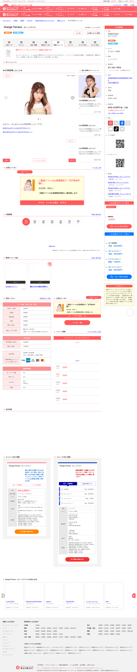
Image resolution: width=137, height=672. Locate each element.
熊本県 (55, 631)
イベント (70, 39)
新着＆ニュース (58, 39)
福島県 (130, 619)
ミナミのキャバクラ (57, 641)
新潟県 (100, 622)
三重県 (55, 625)
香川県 (106, 628)
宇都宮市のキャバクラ (74, 647)
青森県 (100, 619)
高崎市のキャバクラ (42, 644)
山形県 (124, 619)
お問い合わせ (91, 659)
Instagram (110, 116)
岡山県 (49, 628)
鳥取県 (37, 628)
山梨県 (124, 622)
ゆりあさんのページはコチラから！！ (18, 126)
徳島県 (100, 628)
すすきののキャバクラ (111, 641)
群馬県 (49, 622)
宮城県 (112, 619)
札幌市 (22, 14)
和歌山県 (130, 625)
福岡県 (37, 631)
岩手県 (106, 619)
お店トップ (9, 39)
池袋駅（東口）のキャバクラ (32, 647)
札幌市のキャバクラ (97, 641)
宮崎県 (66, 631)
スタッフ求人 (95, 39)
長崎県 (49, 631)
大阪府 (112, 625)
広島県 (55, 628)
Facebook (122, 116)
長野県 (130, 622)
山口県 (61, 628)
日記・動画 (33, 39)
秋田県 (118, 619)
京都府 (106, 625)
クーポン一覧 (77, 316)
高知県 (118, 628)
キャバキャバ (7, 14)
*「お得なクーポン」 (113, 104)
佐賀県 (43, 631)
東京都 (66, 622)
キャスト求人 (83, 39)
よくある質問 (74, 659)
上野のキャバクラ (48, 647)
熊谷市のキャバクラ (71, 644)
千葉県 (61, 622)
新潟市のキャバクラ (126, 641)
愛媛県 (112, 628)
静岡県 (43, 625)
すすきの (29, 14)
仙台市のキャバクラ (126, 644)
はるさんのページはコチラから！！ (17, 122)
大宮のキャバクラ (84, 641)
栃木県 (43, 622)
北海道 (15, 14)
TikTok (116, 122)
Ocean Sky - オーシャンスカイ (118, 176)
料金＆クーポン (46, 39)
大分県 (61, 631)
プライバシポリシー (51, 659)
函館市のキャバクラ (85, 644)
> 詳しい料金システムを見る (115, 107)
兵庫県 (118, 625)
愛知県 (49, 625)
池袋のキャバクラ (29, 644)
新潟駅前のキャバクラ (56, 644)
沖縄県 (79, 631)
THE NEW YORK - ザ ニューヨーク (119, 188)
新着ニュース (61, 14)
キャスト (21, 39)
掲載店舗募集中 (63, 659)
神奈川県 (73, 622)
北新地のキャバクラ (71, 641)
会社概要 (82, 659)
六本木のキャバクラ (112, 644)
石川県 (112, 622)
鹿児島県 (73, 631)
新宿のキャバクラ (29, 641)
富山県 (106, 622)
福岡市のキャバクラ (98, 644)
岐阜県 (37, 625)
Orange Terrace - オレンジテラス (44, 14)
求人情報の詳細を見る (26, 525)
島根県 (43, 628)
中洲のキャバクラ (60, 647)
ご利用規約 (40, 659)
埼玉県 (55, 622)
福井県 (118, 622)
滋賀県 (100, 625)
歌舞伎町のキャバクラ (43, 641)
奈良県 (124, 625)
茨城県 (37, 622)
